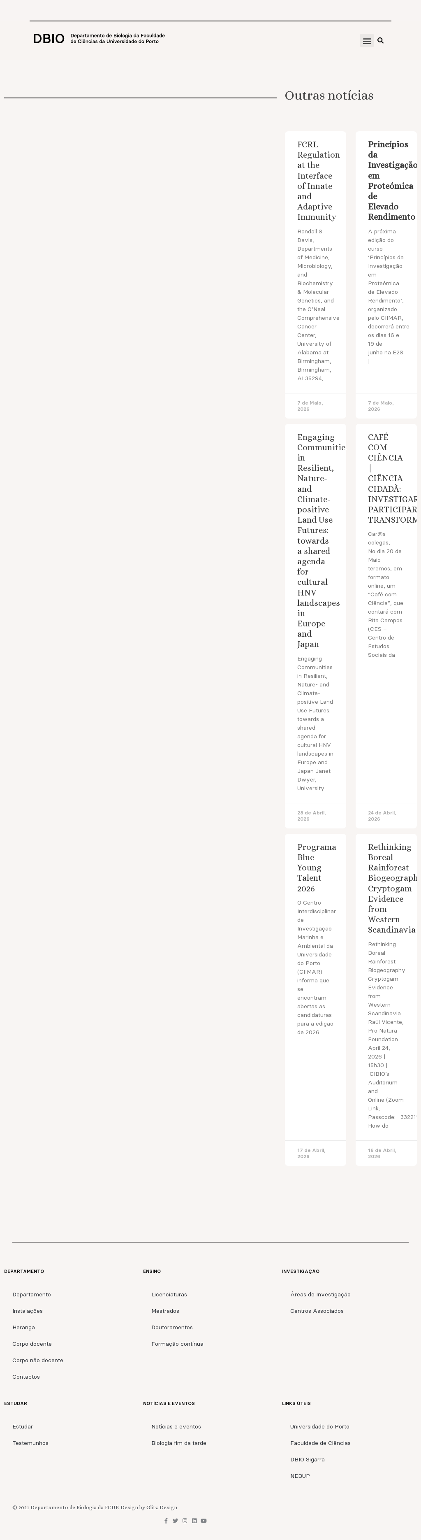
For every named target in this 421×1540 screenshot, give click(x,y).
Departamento (31, 1294)
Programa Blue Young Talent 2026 (316, 867)
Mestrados (165, 1310)
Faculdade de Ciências (320, 1443)
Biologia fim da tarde (178, 1443)
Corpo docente (32, 1343)
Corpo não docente (37, 1360)
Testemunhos (30, 1443)
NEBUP (300, 1476)
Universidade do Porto (319, 1426)
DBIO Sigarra (307, 1459)
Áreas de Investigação (320, 1294)
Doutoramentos (172, 1327)
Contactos (26, 1376)
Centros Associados (317, 1310)
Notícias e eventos (176, 1426)
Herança (23, 1327)
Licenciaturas (169, 1294)
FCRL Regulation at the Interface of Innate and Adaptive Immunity (318, 181)
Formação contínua (177, 1343)
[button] (367, 40)
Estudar (22, 1426)
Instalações (27, 1310)
